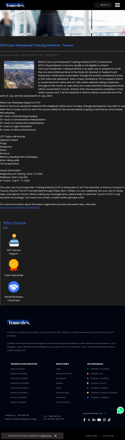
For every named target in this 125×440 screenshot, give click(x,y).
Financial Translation (19, 378)
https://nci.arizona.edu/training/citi (19, 207)
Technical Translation (20, 388)
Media (58, 388)
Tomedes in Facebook (98, 378)
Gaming (59, 383)
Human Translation (19, 397)
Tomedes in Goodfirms (98, 397)
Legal (58, 369)
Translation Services (24, 363)
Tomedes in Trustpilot (98, 369)
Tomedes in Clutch (96, 383)
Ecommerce (61, 378)
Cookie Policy (46, 435)
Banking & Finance (64, 373)
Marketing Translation (20, 383)
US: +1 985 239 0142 (52, 416)
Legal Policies (91, 435)
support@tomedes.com (92, 413)
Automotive (61, 397)
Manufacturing (62, 392)
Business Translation (19, 392)
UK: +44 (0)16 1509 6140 (54, 419)
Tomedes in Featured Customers (102, 393)
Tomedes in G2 (95, 373)
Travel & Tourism (63, 402)
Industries (62, 363)
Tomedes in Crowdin (97, 388)
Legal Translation (18, 369)
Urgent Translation (18, 402)
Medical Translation (19, 373)
